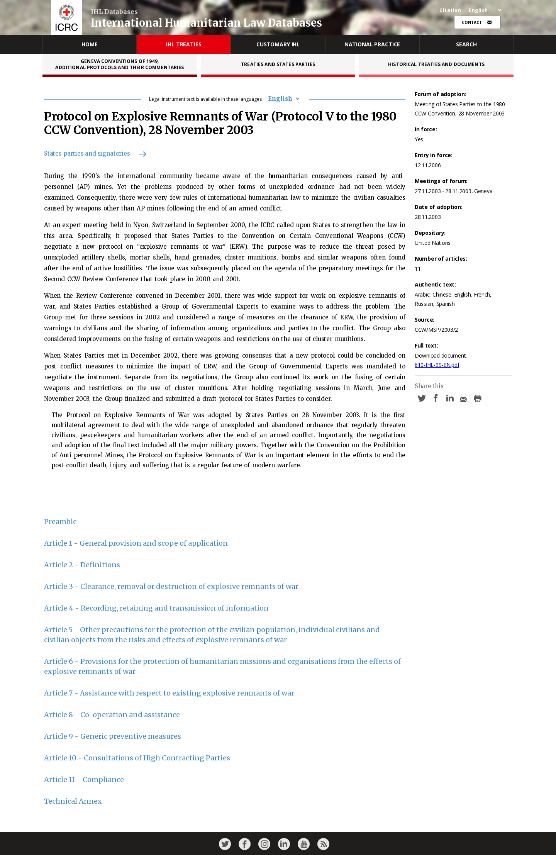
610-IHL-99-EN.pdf (437, 364)
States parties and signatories (91, 153)
